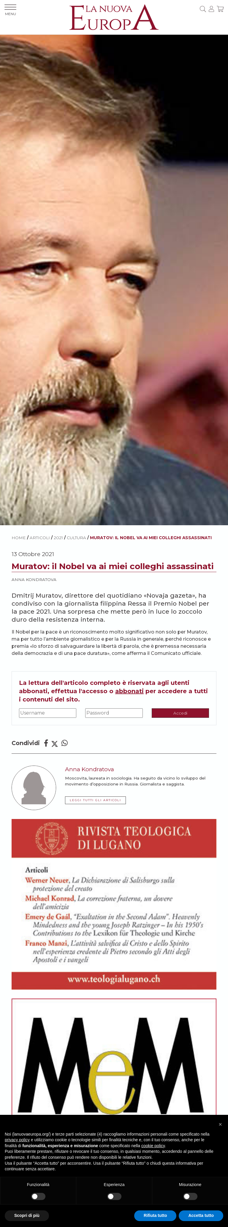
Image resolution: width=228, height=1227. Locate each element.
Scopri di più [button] (26, 1215)
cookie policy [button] (153, 1145)
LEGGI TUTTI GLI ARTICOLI (95, 800)
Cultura (76, 537)
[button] (220, 1124)
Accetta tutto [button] (201, 1215)
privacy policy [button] (17, 1139)
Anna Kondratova (34, 579)
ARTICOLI (40, 537)
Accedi (180, 713)
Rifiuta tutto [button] (155, 1215)
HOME (19, 537)
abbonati (129, 691)
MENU (10, 10)
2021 (58, 537)
